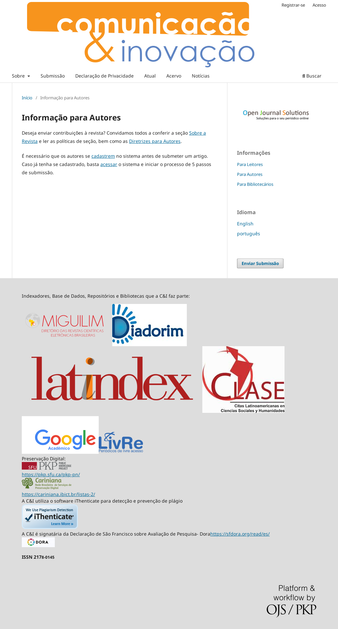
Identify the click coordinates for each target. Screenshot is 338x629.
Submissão (53, 76)
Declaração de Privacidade (104, 76)
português (248, 233)
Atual (150, 76)
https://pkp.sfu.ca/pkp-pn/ (51, 474)
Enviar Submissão (260, 263)
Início (27, 98)
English (245, 223)
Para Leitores (250, 164)
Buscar (311, 76)
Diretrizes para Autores (155, 141)
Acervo (173, 76)
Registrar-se (293, 5)
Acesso (319, 5)
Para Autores (249, 174)
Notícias (201, 76)
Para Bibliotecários (255, 184)
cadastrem (103, 156)
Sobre (19, 76)
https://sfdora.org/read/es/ (240, 534)
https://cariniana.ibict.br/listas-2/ (58, 494)
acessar (108, 164)
